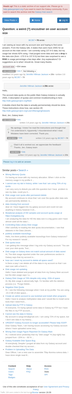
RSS (46, 369)
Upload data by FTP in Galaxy (18, 305)
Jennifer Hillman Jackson (37, 74)
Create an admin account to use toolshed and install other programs (35, 296)
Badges (11, 377)
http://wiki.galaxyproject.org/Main (17, 101)
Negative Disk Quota (14, 287)
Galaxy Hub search (43, 12)
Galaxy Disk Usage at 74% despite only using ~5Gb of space (32, 278)
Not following (29, 71)
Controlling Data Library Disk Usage (21, 225)
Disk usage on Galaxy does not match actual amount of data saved (35, 251)
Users (11, 372)
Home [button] (36, 20)
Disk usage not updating (16, 269)
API (46, 374)
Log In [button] (63, 20)
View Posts (10, 20)
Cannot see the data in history (18, 314)
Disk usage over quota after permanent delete (25, 195)
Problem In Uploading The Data (19, 349)
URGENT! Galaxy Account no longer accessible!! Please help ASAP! (36, 323)
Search (11, 369)
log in (12, 162)
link (19, 71)
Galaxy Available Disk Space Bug (20, 340)
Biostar (35, 392)
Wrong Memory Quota (15, 174)
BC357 (32, 40)
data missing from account (17, 204)
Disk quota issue (12, 242)
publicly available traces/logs (18, 233)
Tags (10, 374)
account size (8, 66)
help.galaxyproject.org (13, 9)
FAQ (28, 372)
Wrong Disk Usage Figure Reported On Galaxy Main (29, 332)
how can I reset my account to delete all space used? (29, 260)
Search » (23, 170)
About (29, 369)
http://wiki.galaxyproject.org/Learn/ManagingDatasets (26, 111)
